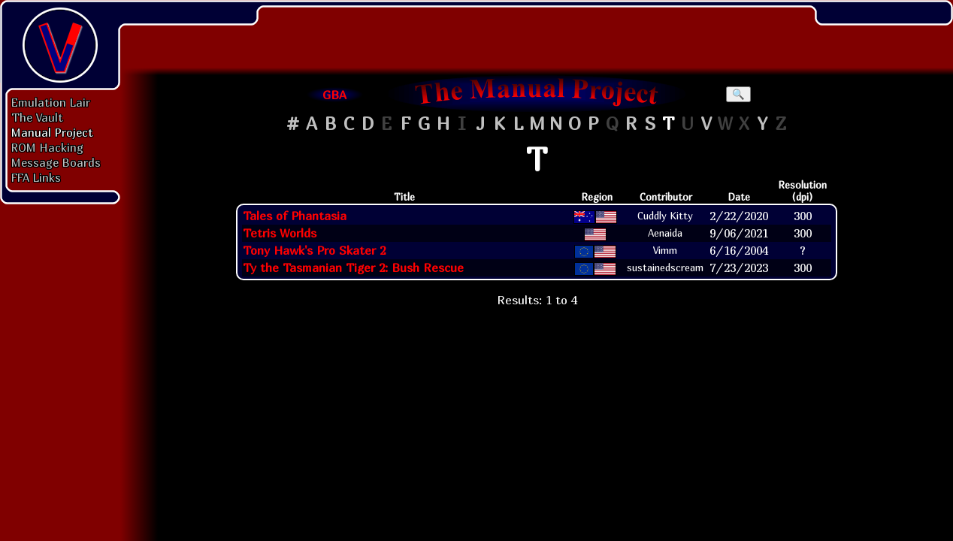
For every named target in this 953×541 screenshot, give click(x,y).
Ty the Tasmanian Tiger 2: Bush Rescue (353, 267)
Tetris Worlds (279, 232)
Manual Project (52, 132)
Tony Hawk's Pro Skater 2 (314, 250)
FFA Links (36, 177)
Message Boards (56, 162)
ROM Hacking (47, 147)
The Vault (37, 117)
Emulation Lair (50, 102)
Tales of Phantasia (294, 215)
